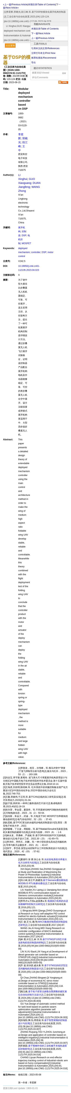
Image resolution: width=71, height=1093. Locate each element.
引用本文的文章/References (45, 48)
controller (35, 252)
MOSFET (26, 243)
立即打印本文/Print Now (43, 53)
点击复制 (10, 45)
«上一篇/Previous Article (15, 4)
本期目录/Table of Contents (45, 28)
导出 (33, 62)
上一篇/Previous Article (42, 38)
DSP (24, 235)
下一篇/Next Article (40, 33)
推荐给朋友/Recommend (43, 58)
